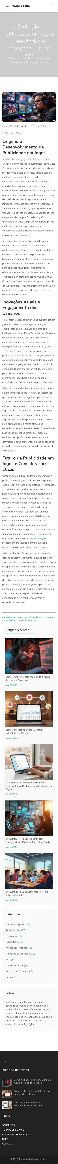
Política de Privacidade (16, 1134)
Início (27, 55)
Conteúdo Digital (16, 965)
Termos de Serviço (13, 1129)
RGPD (5, 1139)
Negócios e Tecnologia (19, 971)
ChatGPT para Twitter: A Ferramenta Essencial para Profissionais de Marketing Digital (28, 786)
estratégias (40, 538)
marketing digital (33, 617)
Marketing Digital (17, 924)
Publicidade (14, 942)
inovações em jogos (28, 620)
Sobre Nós (8, 1125)
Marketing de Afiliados (20, 953)
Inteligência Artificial (18, 948)
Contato (7, 1143)
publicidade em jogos (12, 617)
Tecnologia (13, 936)
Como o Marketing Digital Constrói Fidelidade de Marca (24, 731)
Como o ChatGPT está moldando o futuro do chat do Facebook (27, 678)
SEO (10, 959)
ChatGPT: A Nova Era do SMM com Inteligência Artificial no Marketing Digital (28, 840)
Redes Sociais (15, 930)
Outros (10, 977)
